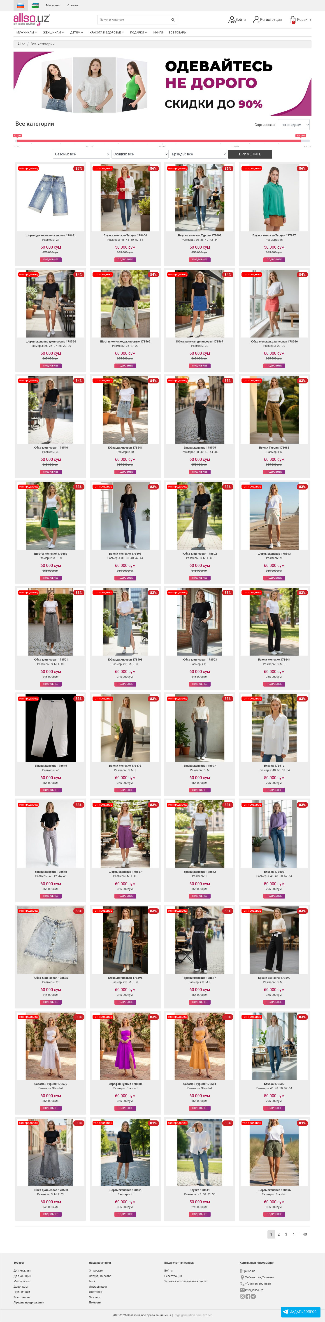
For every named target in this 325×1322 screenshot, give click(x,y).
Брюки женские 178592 (274, 978)
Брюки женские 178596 (125, 553)
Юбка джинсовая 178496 (125, 978)
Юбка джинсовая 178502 (200, 553)
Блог (92, 1281)
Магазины (53, 5)
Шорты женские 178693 (274, 553)
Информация (98, 1286)
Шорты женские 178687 (125, 871)
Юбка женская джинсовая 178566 (274, 341)
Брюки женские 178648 (51, 871)
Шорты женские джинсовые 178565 (125, 341)
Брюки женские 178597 (199, 765)
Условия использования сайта (185, 1281)
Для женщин (22, 1276)
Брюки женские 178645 (51, 765)
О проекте (96, 1270)
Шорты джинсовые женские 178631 (51, 235)
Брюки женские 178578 (125, 765)
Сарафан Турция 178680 (125, 1084)
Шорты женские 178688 (50, 553)
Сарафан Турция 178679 (50, 1084)
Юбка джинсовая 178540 (51, 447)
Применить (250, 154)
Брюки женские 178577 (199, 978)
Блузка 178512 (274, 765)
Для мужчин (22, 1270)
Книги (158, 32)
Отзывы (73, 5)
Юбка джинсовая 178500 (51, 1190)
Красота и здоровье (107, 32)
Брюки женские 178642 (199, 871)
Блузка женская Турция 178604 (125, 235)
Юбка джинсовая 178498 (125, 659)
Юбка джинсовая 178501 (51, 659)
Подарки (139, 32)
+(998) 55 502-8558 (258, 1283)
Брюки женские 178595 (199, 447)
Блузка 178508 (274, 871)
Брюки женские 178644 (274, 659)
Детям (77, 32)
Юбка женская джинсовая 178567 (199, 341)
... (298, 1233)
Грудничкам (22, 1291)
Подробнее (50, 259)
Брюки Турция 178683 (274, 447)
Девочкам (21, 1286)
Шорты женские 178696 (274, 1190)
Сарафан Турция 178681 (199, 1084)
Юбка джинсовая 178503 (200, 659)
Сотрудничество (100, 1276)
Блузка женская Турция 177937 (274, 235)
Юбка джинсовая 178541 (125, 447)
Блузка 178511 (200, 1190)
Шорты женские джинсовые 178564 (51, 341)
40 (305, 1234)
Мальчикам (22, 1281)
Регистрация (267, 19)
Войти (237, 19)
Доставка (95, 1291)
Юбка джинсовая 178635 (51, 978)
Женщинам (54, 32)
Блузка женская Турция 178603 (199, 235)
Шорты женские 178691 (125, 1190)
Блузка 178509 (274, 1084)
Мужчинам (27, 32)
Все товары (177, 32)
